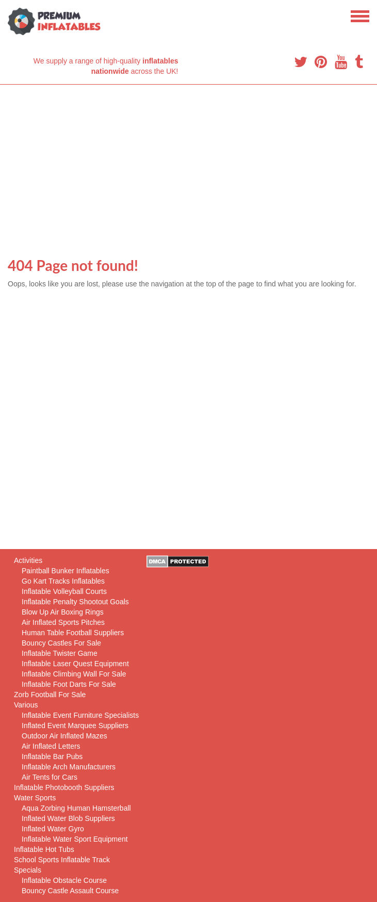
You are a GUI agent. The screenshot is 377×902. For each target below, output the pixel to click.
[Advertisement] (188, 162)
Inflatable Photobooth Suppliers (64, 787)
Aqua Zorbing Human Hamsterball (76, 808)
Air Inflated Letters (51, 746)
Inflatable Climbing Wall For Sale (74, 674)
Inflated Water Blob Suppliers (68, 818)
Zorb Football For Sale (50, 694)
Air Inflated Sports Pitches (63, 622)
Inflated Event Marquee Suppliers (75, 725)
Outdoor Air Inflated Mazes (64, 736)
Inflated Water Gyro (53, 829)
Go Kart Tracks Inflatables (63, 581)
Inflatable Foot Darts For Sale (69, 684)
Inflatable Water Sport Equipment (75, 839)
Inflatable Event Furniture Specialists (80, 715)
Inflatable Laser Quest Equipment (75, 663)
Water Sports (35, 798)
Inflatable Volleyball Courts (64, 591)
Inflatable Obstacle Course (64, 880)
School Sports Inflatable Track (62, 860)
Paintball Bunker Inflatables (65, 571)
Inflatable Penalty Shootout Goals (75, 602)
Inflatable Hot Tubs (44, 849)
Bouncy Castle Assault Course (70, 891)
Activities (28, 560)
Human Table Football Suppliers (73, 633)
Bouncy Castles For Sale (61, 643)
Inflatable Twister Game (59, 653)
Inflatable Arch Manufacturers (69, 767)
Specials (27, 870)
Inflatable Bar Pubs (52, 756)
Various (26, 705)
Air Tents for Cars (49, 777)
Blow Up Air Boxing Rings (63, 612)
